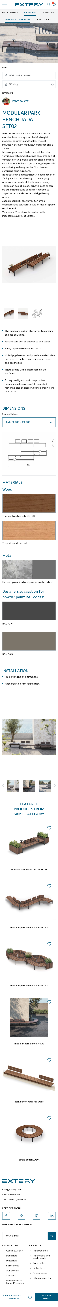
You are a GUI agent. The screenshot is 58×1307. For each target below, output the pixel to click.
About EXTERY (14, 1250)
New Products (50, 12)
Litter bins (39, 1268)
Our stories (12, 1270)
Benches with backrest (17, 19)
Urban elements (42, 1278)
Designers (11, 1255)
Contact (11, 1275)
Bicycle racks (40, 1273)
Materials (11, 1260)
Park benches (40, 1250)
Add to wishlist (30, 1297)
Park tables (39, 1263)
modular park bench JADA (29, 1044)
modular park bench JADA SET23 (29, 928)
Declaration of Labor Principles (15, 1281)
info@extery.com (11, 1189)
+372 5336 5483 (11, 1194)
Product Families (9, 12)
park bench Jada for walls (29, 1102)
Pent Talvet (20, 101)
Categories (30, 12)
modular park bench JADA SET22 (29, 986)
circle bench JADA (29, 1160)
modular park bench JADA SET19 (29, 869)
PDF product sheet (20, 75)
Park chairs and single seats (41, 1256)
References (12, 1265)
